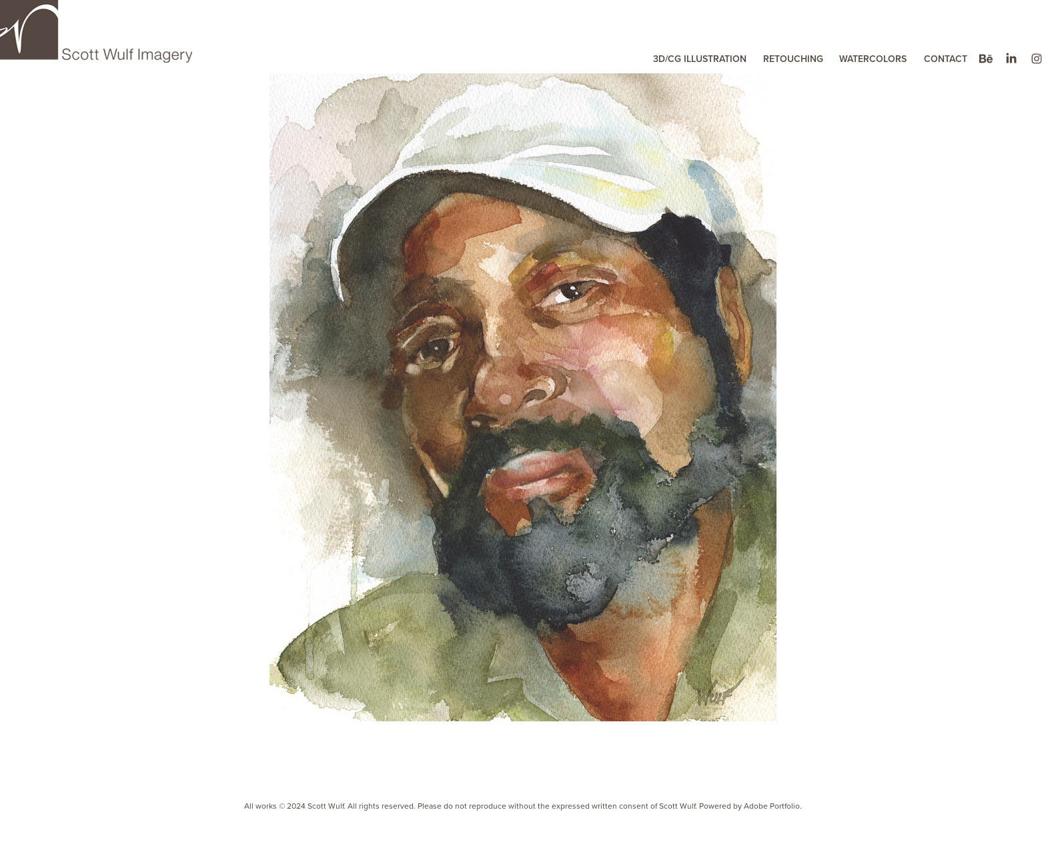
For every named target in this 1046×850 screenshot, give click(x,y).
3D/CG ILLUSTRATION (699, 58)
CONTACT (945, 58)
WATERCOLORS (873, 58)
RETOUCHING (793, 58)
